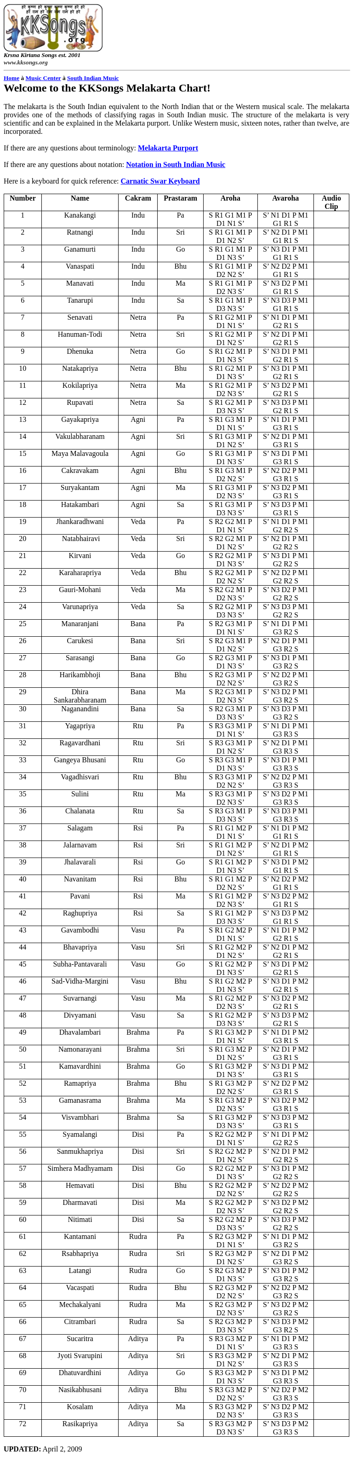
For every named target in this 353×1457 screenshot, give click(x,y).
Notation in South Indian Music (175, 164)
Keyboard (160, 181)
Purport (168, 148)
